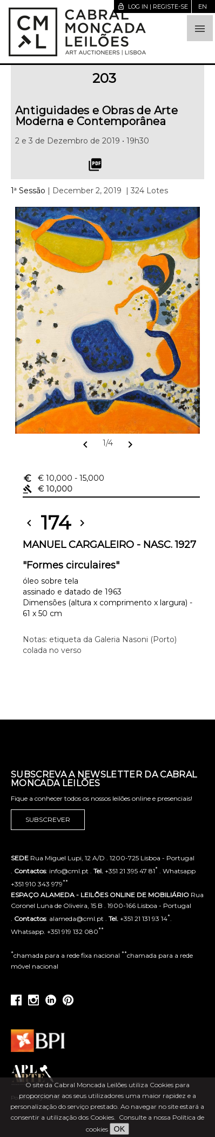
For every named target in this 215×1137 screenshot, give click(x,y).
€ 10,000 (63, 478)
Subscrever (47, 819)
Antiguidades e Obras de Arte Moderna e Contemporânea (96, 116)
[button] (200, 28)
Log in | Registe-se (152, 6)
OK (119, 1129)
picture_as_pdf (95, 164)
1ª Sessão (28, 190)
